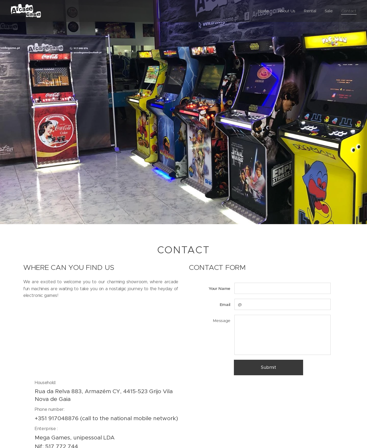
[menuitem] (263, 11)
